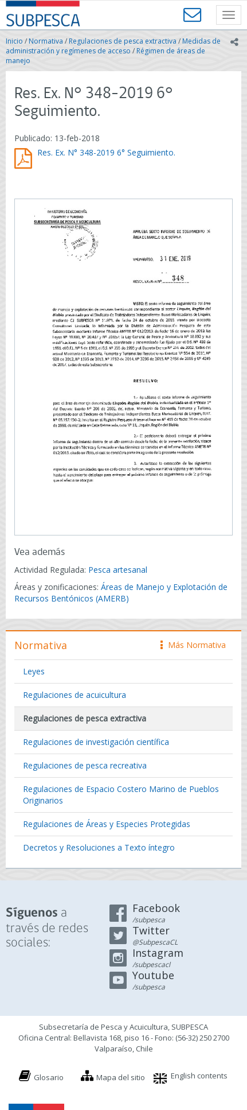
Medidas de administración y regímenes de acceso (113, 46)
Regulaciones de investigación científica (96, 741)
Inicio (14, 41)
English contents (199, 1075)
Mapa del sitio (120, 1077)
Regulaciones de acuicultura (74, 694)
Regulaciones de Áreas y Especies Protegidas (106, 823)
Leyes (34, 671)
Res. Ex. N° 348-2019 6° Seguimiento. (106, 152)
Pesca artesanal (117, 569)
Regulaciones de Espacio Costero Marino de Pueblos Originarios (121, 794)
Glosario (49, 1077)
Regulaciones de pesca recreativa (85, 765)
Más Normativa (193, 644)
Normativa (46, 41)
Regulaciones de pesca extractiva (123, 41)
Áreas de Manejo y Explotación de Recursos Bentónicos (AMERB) (121, 592)
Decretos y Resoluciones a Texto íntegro (99, 847)
